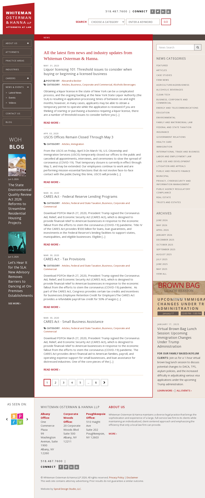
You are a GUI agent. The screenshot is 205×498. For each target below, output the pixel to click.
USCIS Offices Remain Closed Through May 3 (78, 137)
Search (81, 21)
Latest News (15, 92)
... (88, 382)
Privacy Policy (116, 477)
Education (163, 112)
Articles (66, 84)
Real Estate (163, 197)
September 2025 (165, 249)
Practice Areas (15, 60)
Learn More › (165, 390)
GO (166, 21)
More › (113, 433)
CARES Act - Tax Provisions (64, 259)
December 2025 (165, 239)
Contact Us (13, 113)
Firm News (162, 80)
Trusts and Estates (168, 202)
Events (12, 97)
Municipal (162, 176)
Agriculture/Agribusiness (172, 84)
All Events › (184, 390)
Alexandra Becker (71, 80)
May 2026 (161, 225)
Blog (9, 122)
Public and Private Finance (173, 171)
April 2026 (162, 230)
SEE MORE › (14, 303)
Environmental (166, 117)
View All (161, 273)
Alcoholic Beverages (124, 84)
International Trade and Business (177, 151)
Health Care (164, 142)
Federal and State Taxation (86, 203)
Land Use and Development (173, 161)
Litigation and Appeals (171, 166)
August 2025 (164, 254)
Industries (12, 69)
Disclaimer (132, 477)
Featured (162, 65)
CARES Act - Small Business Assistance (73, 321)
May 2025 (161, 269)
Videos (12, 102)
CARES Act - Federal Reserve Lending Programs (80, 196)
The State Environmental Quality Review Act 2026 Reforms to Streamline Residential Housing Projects (19, 204)
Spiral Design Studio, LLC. (67, 488)
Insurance (162, 132)
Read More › (52, 122)
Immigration (77, 144)
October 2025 (164, 244)
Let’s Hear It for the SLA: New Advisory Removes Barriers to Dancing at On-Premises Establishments (20, 279)
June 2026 (162, 220)
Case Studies (164, 75)
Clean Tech (163, 94)
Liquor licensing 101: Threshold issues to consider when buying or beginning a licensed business (88, 71)
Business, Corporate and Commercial (91, 84)
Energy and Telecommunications (177, 107)
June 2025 (162, 264)
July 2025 (161, 259)
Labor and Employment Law (173, 156)
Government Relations (171, 137)
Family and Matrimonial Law (174, 122)
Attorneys (12, 52)
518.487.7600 (116, 11)
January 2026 (164, 235)
